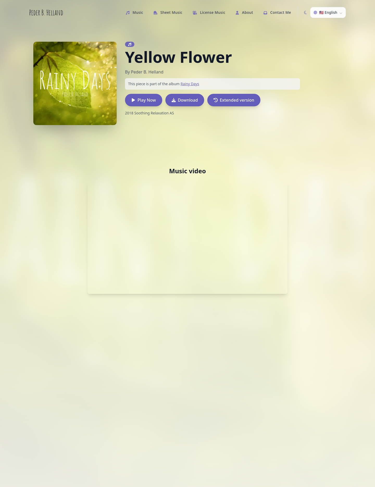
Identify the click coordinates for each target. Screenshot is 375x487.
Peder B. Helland (46, 12)
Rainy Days (189, 83)
